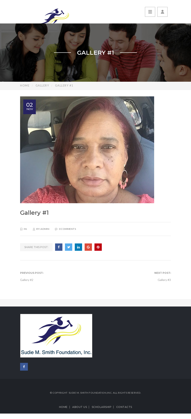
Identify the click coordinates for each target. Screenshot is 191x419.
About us (79, 407)
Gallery (42, 85)
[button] (162, 12)
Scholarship (102, 407)
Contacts (124, 407)
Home (25, 85)
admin (44, 228)
